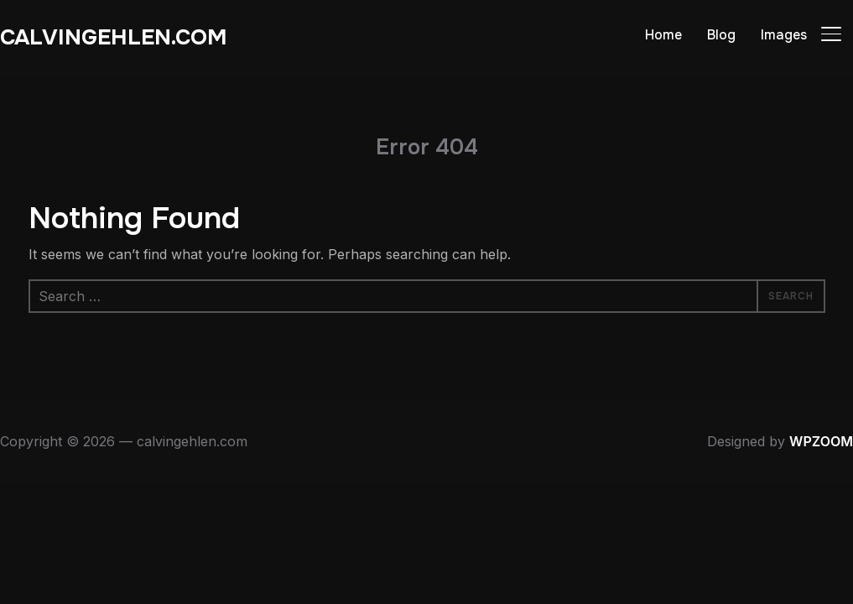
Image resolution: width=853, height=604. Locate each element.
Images (784, 35)
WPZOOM (821, 441)
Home (663, 35)
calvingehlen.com (113, 37)
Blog (721, 35)
